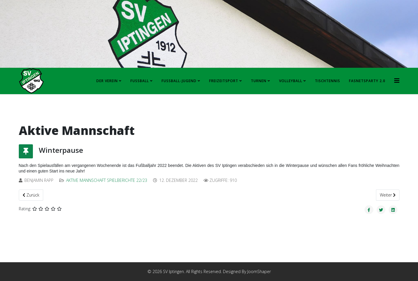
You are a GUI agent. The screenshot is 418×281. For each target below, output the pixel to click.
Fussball (139, 80)
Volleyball (290, 80)
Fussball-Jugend (179, 80)
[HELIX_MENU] (396, 80)
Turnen (258, 80)
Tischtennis (327, 80)
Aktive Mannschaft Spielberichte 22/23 (106, 180)
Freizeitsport (223, 80)
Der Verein (107, 80)
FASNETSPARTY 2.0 (367, 80)
